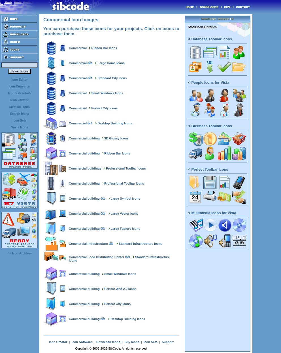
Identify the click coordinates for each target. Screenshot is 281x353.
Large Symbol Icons (125, 198)
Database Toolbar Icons (210, 39)
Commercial (78, 48)
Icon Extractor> (19, 93)
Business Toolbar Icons (210, 126)
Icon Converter (19, 86)
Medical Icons (19, 106)
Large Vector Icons (124, 213)
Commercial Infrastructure (88, 243)
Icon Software (82, 342)
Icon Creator (19, 100)
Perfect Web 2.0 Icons (120, 289)
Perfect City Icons (104, 108)
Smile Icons (19, 127)
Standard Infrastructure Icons (140, 243)
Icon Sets (20, 120)
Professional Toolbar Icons (126, 168)
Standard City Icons (112, 78)
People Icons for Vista (208, 82)
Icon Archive (19, 253)
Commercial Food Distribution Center (96, 257)
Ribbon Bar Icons (104, 48)
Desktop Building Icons (114, 123)
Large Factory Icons (125, 228)
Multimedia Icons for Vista (212, 213)
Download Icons (108, 342)
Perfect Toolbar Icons (208, 169)
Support (168, 342)
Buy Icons (131, 342)
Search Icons (19, 113)
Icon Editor (19, 79)
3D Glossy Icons (116, 138)
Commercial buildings (85, 168)
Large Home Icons (110, 63)
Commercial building (84, 138)
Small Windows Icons (107, 93)
